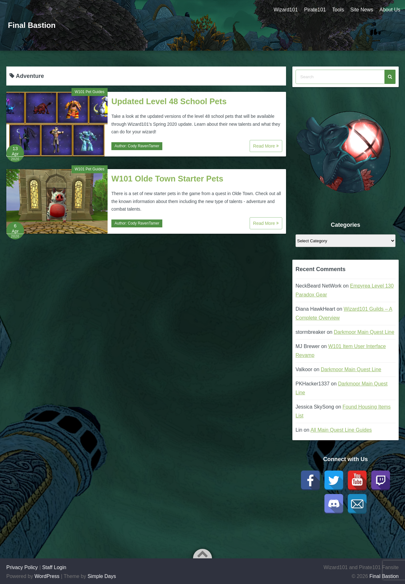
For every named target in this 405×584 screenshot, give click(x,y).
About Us (389, 9)
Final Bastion (32, 25)
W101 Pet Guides (89, 92)
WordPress (46, 576)
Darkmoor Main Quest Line (364, 332)
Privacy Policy (22, 567)
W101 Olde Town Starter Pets (167, 178)
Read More (266, 146)
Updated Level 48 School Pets (169, 101)
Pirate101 (315, 9)
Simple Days (102, 576)
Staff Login (54, 567)
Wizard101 (286, 9)
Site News (361, 9)
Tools (338, 9)
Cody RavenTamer (143, 146)
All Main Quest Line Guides (341, 430)
